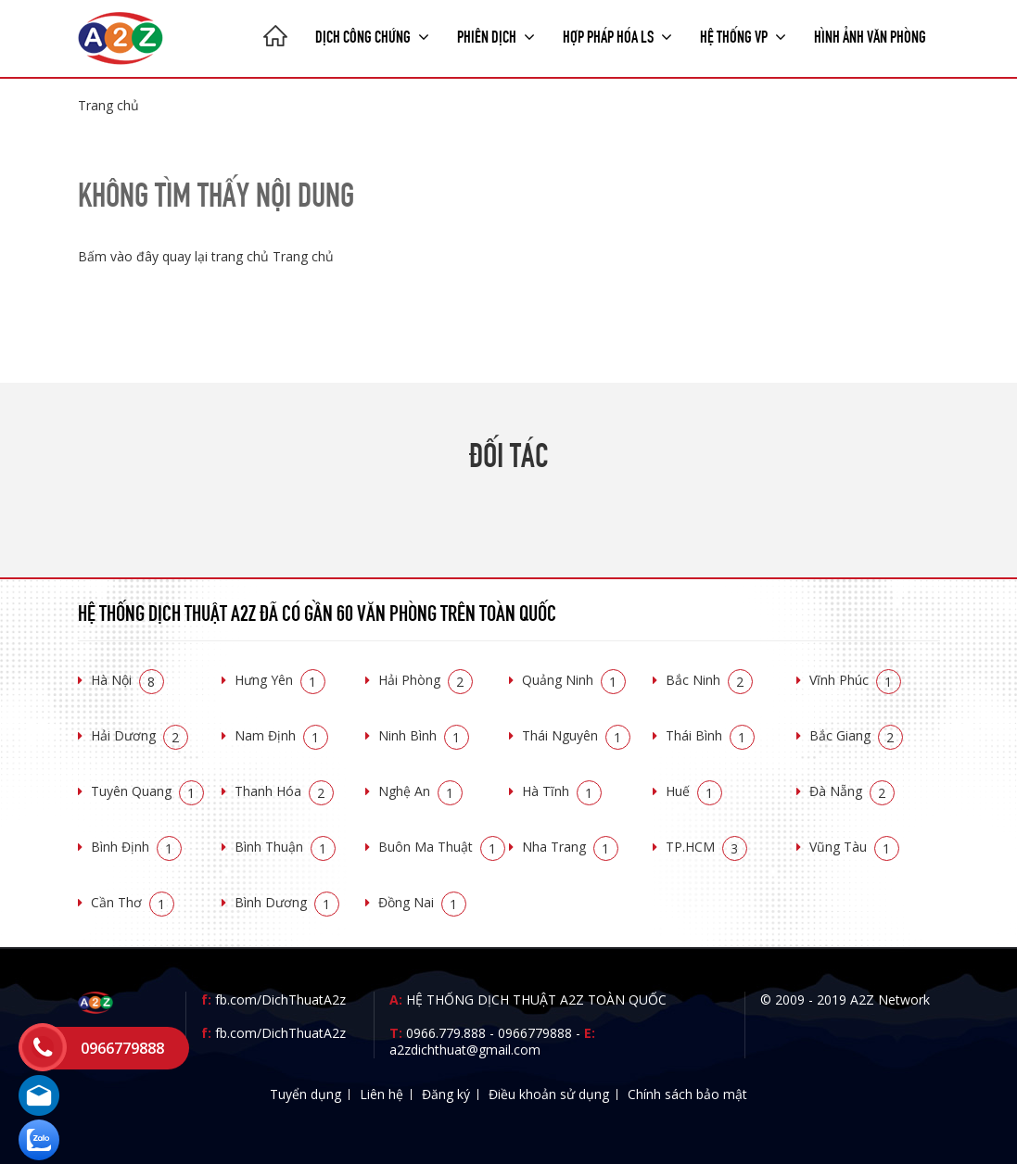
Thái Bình (710, 735)
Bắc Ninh (709, 680)
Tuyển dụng (305, 1094)
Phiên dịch (496, 35)
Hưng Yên (280, 680)
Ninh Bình (423, 735)
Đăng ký (446, 1094)
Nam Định (281, 735)
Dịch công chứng (372, 35)
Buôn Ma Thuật (441, 846)
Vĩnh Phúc (855, 680)
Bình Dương (287, 902)
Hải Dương (139, 735)
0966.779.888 (446, 1033)
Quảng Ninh (574, 680)
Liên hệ (381, 1094)
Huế (694, 791)
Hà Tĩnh (562, 791)
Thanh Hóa (284, 791)
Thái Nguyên (576, 735)
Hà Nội (127, 680)
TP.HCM (706, 846)
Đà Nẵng (852, 791)
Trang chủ (108, 105)
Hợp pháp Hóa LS (617, 35)
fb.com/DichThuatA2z (280, 999)
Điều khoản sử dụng (549, 1094)
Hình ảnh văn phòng (870, 35)
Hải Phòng (425, 680)
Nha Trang (570, 846)
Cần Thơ (132, 902)
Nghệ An (420, 791)
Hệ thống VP (743, 35)
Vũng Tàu (854, 846)
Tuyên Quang (147, 791)
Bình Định (136, 846)
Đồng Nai (422, 902)
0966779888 (535, 1033)
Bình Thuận (285, 846)
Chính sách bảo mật (687, 1094)
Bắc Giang (856, 735)
